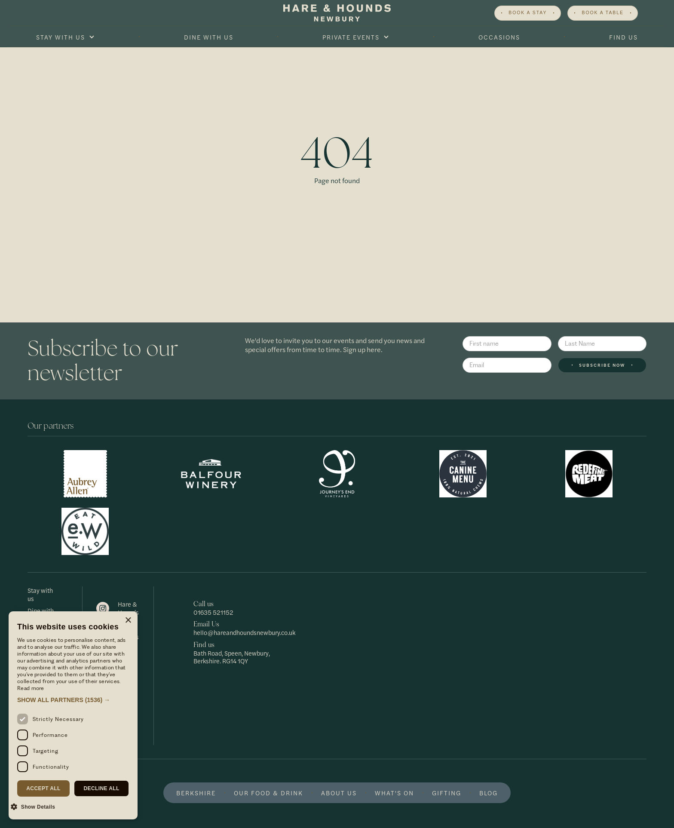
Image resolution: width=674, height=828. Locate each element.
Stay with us (40, 594)
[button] (65, 37)
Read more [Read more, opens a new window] (30, 688)
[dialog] (73, 715)
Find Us (623, 37)
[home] (337, 12)
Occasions (499, 37)
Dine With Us (208, 37)
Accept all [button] (43, 788)
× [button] (128, 620)
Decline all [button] (101, 788)
